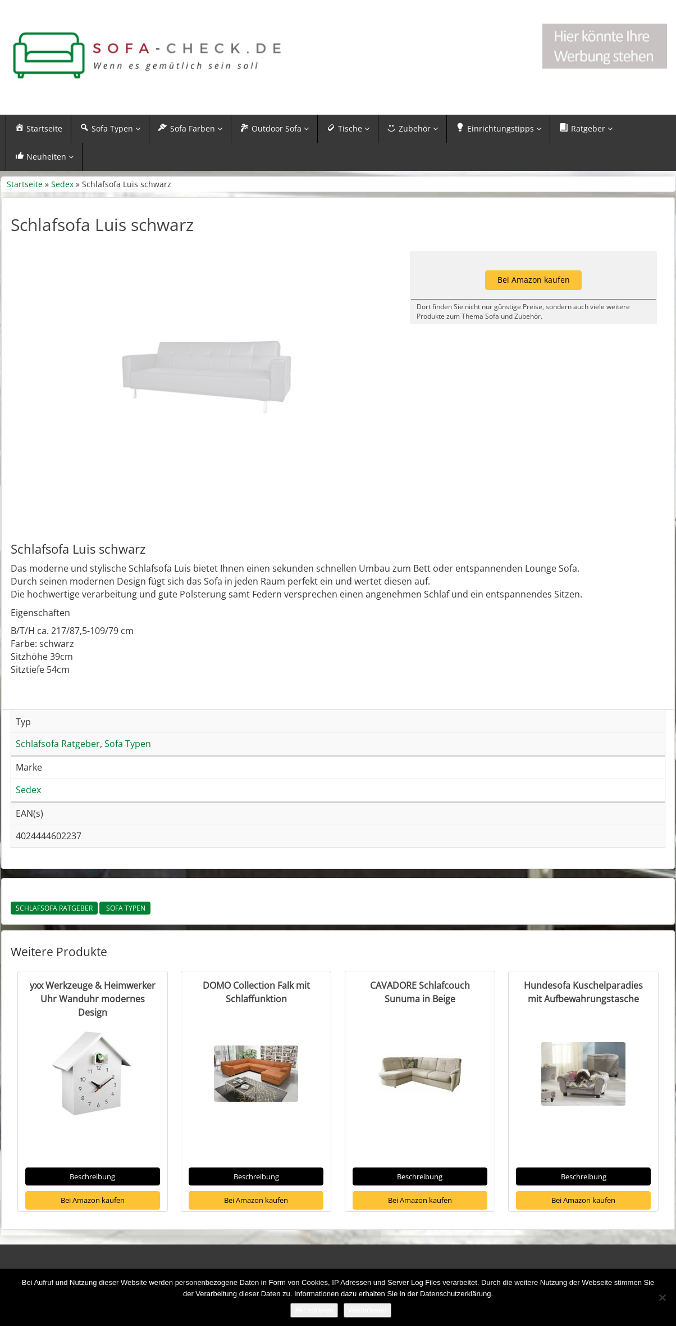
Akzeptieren (314, 1310)
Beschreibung (92, 1203)
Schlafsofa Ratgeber (54, 935)
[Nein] (662, 1297)
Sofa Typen (124, 935)
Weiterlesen (367, 1310)
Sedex (62, 184)
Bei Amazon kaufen (93, 1227)
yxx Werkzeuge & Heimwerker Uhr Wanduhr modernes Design (93, 1026)
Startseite (25, 184)
